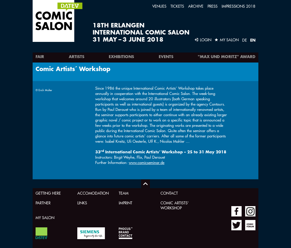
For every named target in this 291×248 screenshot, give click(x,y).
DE (244, 39)
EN (252, 40)
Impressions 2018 (238, 6)
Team (123, 193)
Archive (195, 6)
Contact (169, 193)
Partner (43, 202)
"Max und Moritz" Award (226, 57)
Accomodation (93, 193)
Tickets (177, 6)
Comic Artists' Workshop (174, 205)
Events (166, 57)
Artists (76, 57)
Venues (159, 6)
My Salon (45, 217)
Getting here (48, 193)
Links (82, 202)
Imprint (125, 202)
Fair (40, 57)
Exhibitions (121, 57)
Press (213, 6)
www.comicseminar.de (146, 162)
